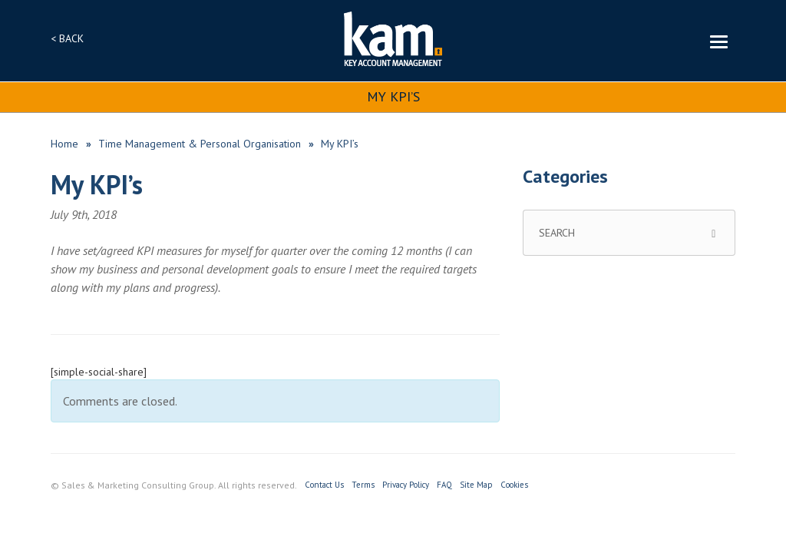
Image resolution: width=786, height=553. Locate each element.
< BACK (67, 38)
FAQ (444, 484)
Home (64, 144)
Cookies (514, 484)
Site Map (476, 484)
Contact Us (324, 484)
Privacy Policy (405, 484)
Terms (363, 484)
